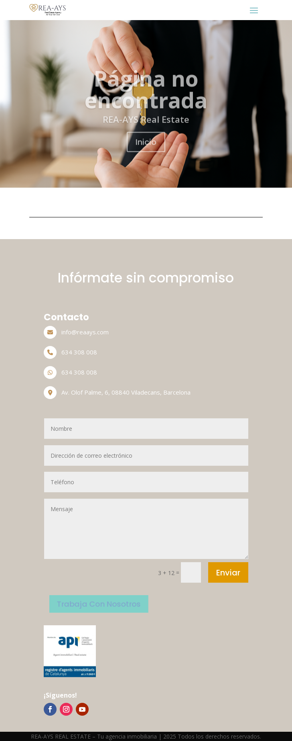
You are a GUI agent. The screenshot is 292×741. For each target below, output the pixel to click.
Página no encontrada (146, 95)
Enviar (228, 572)
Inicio (146, 148)
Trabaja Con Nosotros (98, 603)
